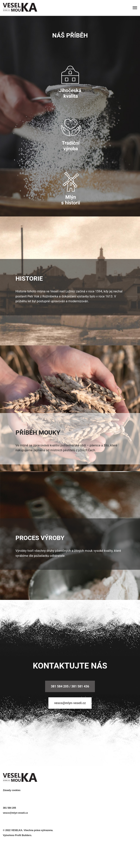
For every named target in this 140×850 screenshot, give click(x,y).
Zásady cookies (12, 790)
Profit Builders (23, 835)
